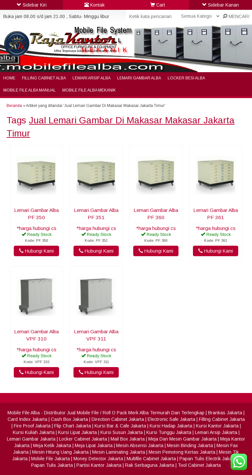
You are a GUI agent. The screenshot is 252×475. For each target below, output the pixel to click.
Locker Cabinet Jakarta (83, 439)
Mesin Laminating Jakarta (118, 452)
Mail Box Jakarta (128, 439)
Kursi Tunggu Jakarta (168, 432)
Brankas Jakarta (225, 412)
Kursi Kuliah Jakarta (33, 432)
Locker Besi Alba (186, 78)
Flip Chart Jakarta (72, 425)
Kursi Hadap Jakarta (171, 425)
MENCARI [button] (236, 16)
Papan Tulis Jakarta (52, 465)
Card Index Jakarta (27, 419)
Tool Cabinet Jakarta (199, 465)
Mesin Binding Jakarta (190, 445)
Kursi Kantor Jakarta (217, 425)
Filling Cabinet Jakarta (222, 419)
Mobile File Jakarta (50, 458)
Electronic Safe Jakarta (171, 419)
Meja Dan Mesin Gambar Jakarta (182, 439)
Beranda (14, 105)
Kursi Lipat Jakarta (77, 432)
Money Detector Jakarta (98, 458)
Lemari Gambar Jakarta (31, 439)
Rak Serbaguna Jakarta (149, 465)
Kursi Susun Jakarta (121, 432)
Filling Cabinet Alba (44, 78)
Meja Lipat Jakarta (94, 445)
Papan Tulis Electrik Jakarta (208, 458)
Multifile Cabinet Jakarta (151, 458)
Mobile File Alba (24, 412)
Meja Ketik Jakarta (52, 445)
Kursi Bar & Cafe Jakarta (120, 425)
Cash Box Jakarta (69, 419)
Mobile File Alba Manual (29, 90)
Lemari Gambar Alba (139, 78)
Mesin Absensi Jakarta (139, 445)
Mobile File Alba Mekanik (89, 90)
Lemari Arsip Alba (92, 78)
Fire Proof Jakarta (32, 425)
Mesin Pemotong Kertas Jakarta (182, 452)
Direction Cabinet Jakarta (118, 419)
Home (9, 78)
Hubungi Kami (36, 251)
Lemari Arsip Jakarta (216, 432)
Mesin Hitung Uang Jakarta (60, 452)
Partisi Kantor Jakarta (98, 465)
